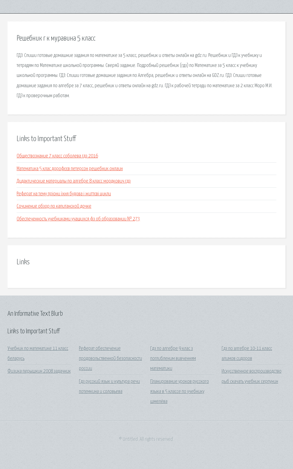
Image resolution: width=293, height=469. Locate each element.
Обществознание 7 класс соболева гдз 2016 (57, 156)
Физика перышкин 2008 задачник (39, 371)
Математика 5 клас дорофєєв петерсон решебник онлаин (70, 168)
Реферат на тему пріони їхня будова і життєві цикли (64, 194)
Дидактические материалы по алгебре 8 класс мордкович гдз (74, 181)
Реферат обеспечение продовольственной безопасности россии (110, 359)
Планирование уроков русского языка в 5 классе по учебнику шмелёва (179, 392)
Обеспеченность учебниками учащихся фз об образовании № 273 (78, 219)
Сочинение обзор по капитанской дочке (54, 206)
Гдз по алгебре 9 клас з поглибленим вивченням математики (173, 359)
